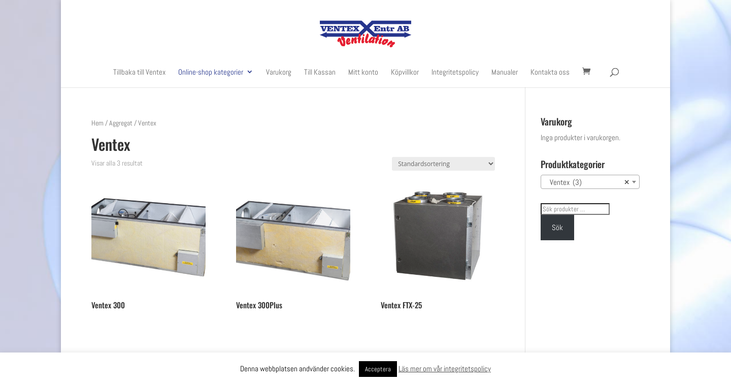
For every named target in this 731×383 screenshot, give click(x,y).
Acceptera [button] (378, 369)
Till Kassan (320, 72)
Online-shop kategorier (210, 72)
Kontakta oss (550, 72)
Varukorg (278, 72)
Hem (97, 122)
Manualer (504, 72)
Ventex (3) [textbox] (587, 182)
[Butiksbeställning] (443, 164)
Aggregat (120, 122)
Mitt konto (363, 72)
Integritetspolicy (455, 72)
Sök (557, 227)
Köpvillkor (405, 72)
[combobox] (590, 182)
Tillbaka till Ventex (139, 72)
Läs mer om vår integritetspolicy (444, 368)
